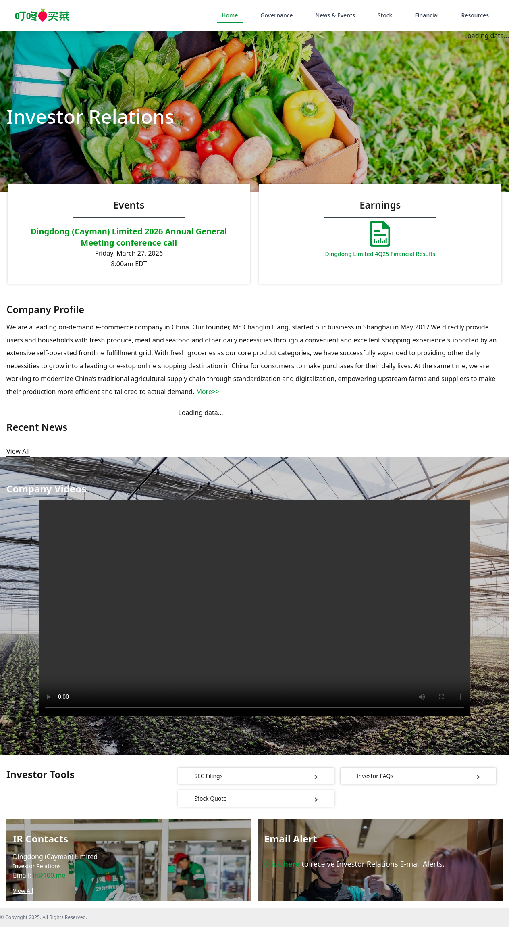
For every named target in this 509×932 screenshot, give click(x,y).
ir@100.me (49, 880)
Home (230, 15)
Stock (385, 15)
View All (23, 895)
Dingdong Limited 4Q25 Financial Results (380, 254)
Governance (276, 15)
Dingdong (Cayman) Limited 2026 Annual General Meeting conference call (129, 237)
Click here (282, 869)
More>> (207, 396)
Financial (426, 15)
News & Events (335, 15)
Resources (475, 15)
